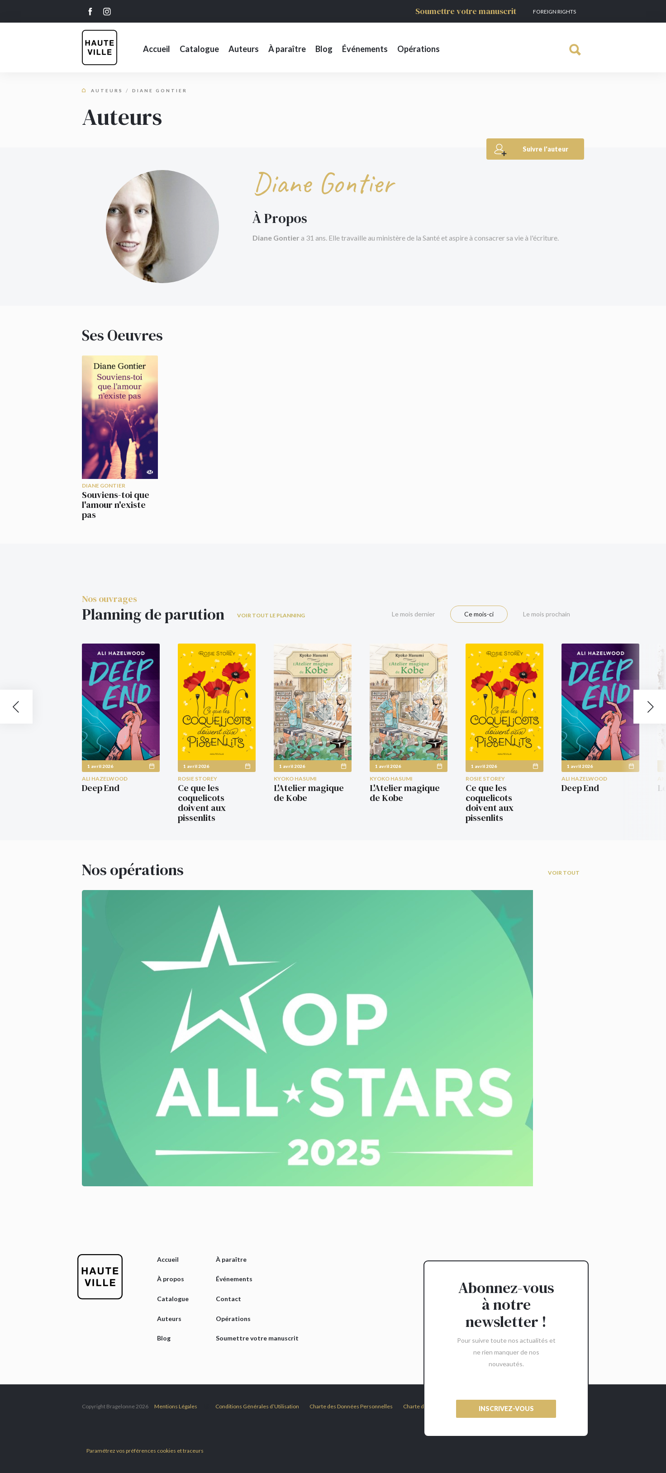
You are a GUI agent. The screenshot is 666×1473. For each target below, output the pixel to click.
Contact (228, 1298)
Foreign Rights (554, 11)
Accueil (156, 49)
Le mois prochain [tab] (546, 614)
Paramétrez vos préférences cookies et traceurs (145, 1450)
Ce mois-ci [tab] (479, 614)
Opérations (418, 49)
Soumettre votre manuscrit (465, 11)
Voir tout (564, 872)
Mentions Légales (175, 1406)
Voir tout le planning (271, 615)
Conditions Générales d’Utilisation (257, 1406)
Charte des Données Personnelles (351, 1406)
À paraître (287, 49)
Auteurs (243, 49)
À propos (170, 1279)
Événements (365, 49)
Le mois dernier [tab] (413, 614)
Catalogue (199, 49)
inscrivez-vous (506, 1408)
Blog (324, 49)
